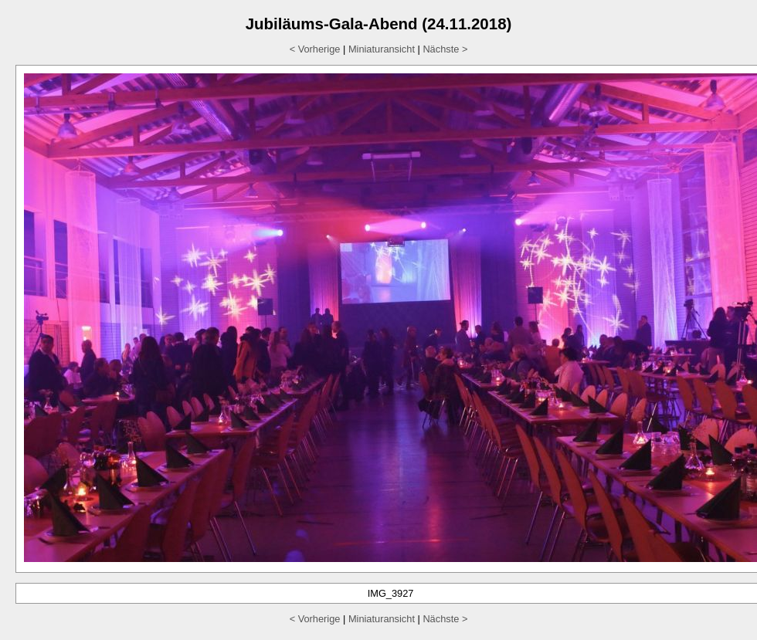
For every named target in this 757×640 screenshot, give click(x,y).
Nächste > (445, 49)
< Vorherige (315, 49)
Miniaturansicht (381, 49)
